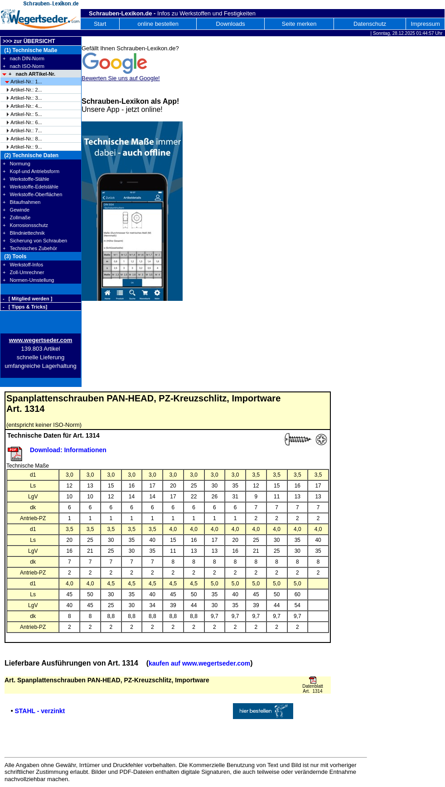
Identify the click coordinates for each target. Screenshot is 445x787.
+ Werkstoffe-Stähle (26, 179)
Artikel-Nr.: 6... (26, 122)
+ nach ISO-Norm (23, 66)
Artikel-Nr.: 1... (26, 81)
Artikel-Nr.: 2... (26, 89)
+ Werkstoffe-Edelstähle (30, 186)
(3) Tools (14, 256)
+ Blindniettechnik (24, 233)
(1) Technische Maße (30, 50)
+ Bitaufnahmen (21, 202)
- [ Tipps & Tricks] (25, 306)
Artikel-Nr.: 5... (26, 114)
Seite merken (299, 23)
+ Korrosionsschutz (25, 225)
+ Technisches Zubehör (30, 248)
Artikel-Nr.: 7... (26, 130)
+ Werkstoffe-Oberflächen (32, 194)
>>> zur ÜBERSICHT (29, 41)
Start (100, 23)
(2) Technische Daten (30, 155)
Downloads (230, 23)
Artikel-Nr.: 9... (26, 147)
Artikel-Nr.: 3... (26, 98)
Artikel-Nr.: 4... (26, 106)
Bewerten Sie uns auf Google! (121, 78)
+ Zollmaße (16, 217)
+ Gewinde (16, 209)
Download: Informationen (68, 450)
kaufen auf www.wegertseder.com (199, 663)
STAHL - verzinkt (40, 711)
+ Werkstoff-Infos (23, 264)
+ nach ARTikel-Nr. (32, 74)
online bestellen (158, 23)
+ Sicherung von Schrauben (35, 240)
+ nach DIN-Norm (23, 58)
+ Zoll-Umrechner (23, 272)
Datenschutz (369, 23)
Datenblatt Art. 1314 (312, 689)
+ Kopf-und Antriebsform (31, 171)
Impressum (425, 23)
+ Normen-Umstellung (28, 280)
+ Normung (16, 163)
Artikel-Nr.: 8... (26, 138)
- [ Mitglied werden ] (27, 298)
